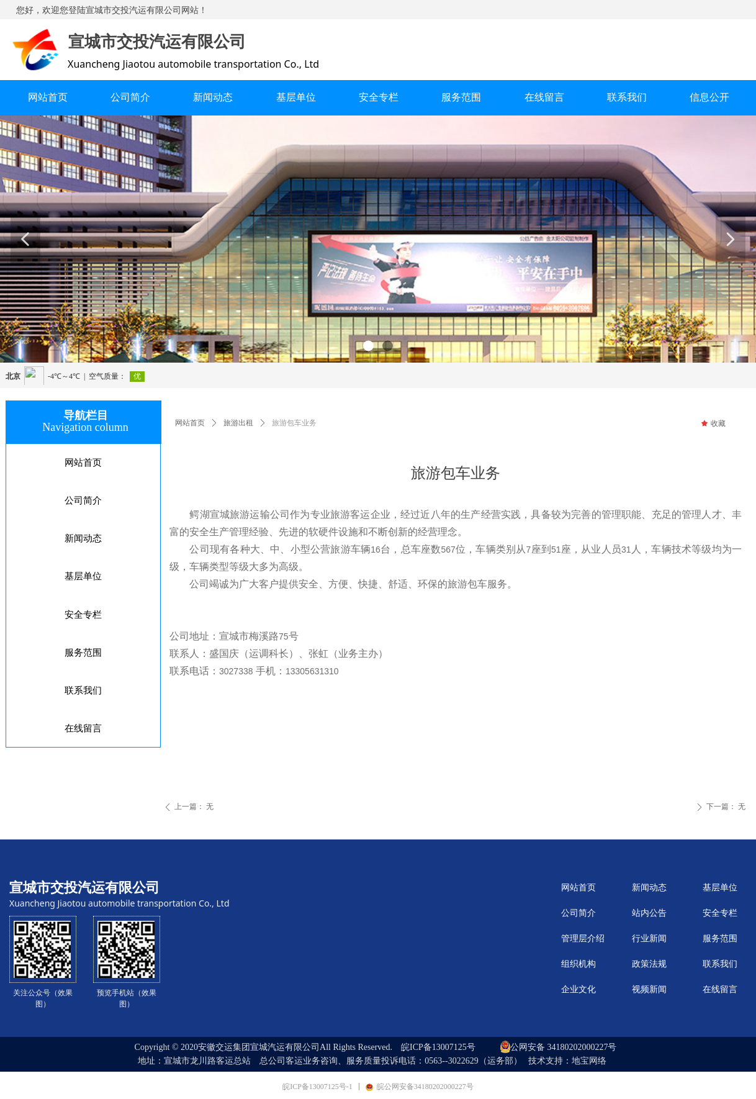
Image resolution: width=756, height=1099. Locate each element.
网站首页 (190, 422)
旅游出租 (238, 422)
